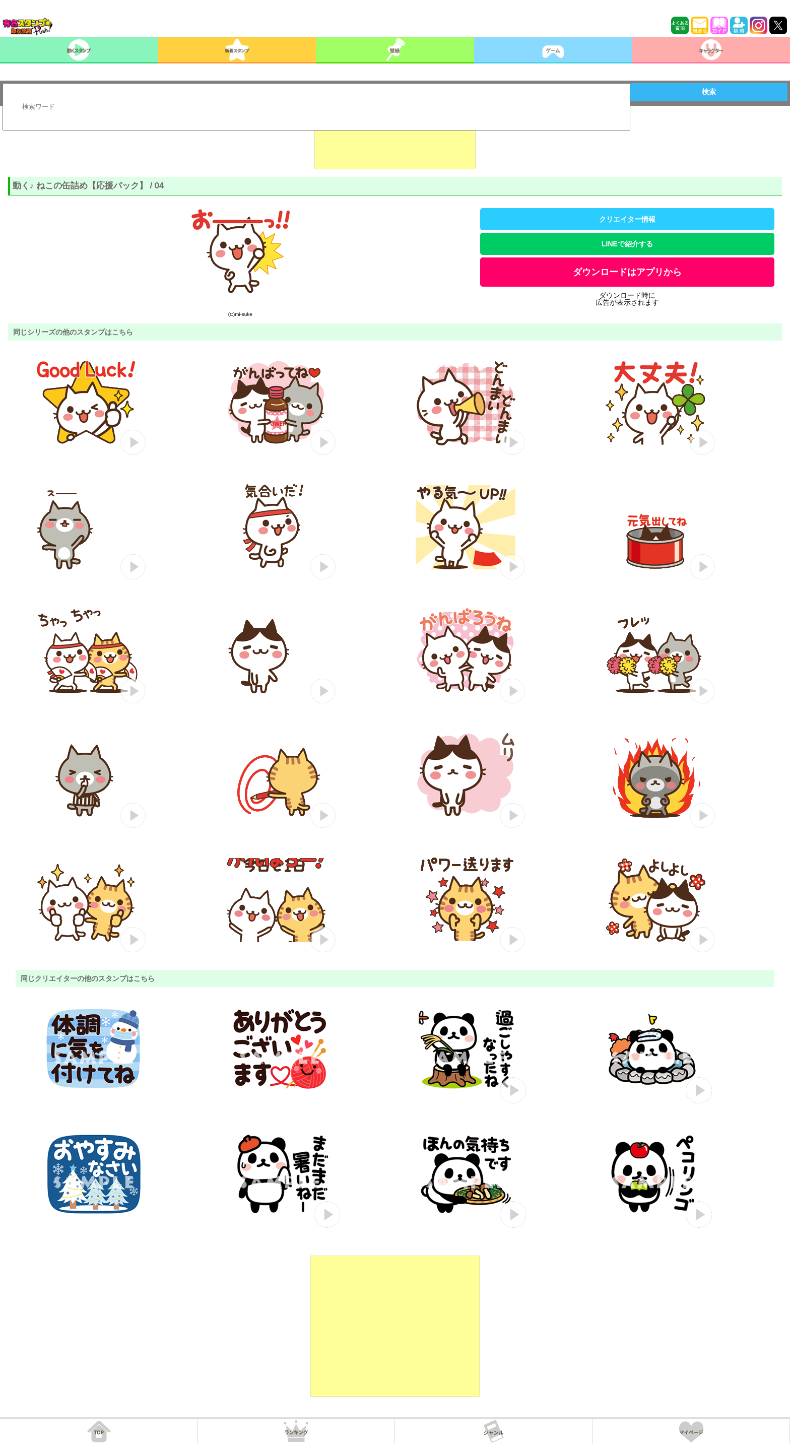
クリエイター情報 (627, 219)
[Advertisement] (395, 144)
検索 (709, 92)
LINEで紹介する (627, 244)
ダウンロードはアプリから (627, 272)
